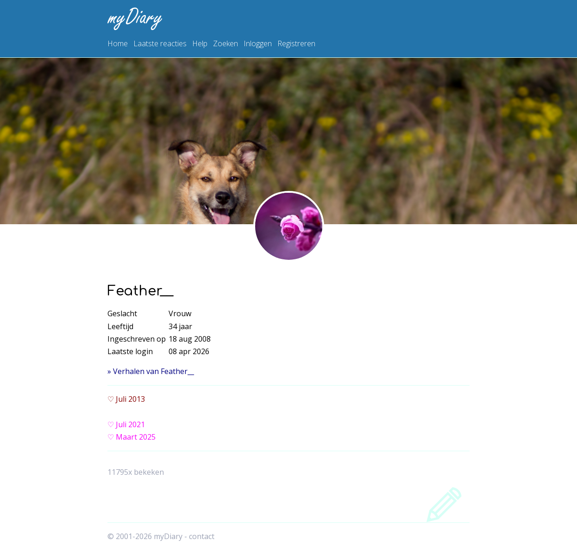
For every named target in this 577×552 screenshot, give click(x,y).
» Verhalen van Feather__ (150, 371)
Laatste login (130, 351)
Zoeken (225, 43)
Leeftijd (120, 326)
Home (117, 43)
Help (199, 43)
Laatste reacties (160, 43)
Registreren (296, 43)
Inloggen (258, 43)
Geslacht (122, 313)
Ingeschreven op (136, 339)
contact (201, 536)
